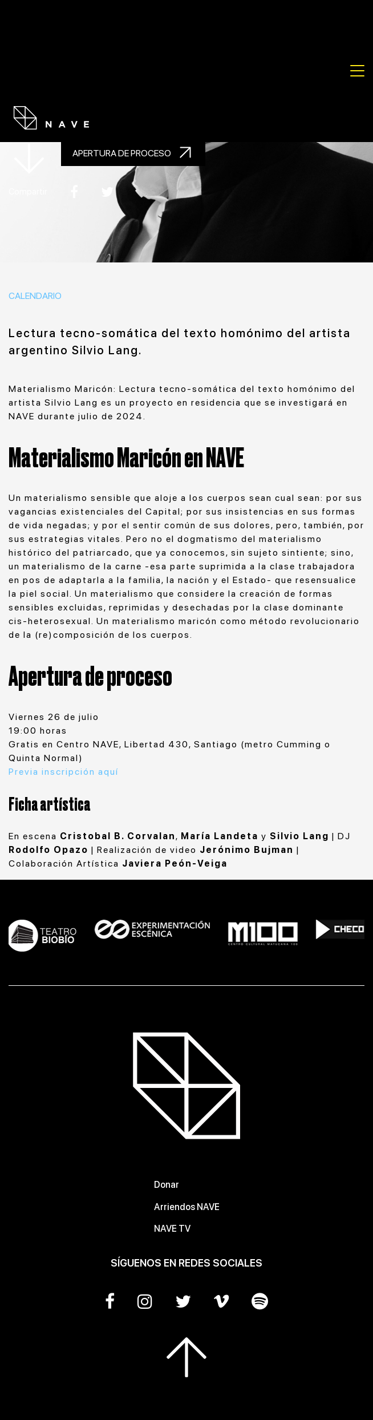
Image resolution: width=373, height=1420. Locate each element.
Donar (166, 1184)
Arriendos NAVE (187, 1206)
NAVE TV (172, 1228)
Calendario (35, 295)
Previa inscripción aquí (65, 771)
